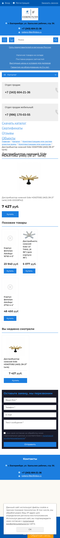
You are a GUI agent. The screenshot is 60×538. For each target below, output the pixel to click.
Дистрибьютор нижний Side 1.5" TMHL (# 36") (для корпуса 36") (30, 249)
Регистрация (22, 3)
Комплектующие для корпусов (34, 144)
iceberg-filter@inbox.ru (31, 32)
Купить (10, 214)
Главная (6, 141)
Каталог (16, 141)
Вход (7, 3)
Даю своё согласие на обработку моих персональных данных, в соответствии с (28, 439)
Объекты (8, 138)
